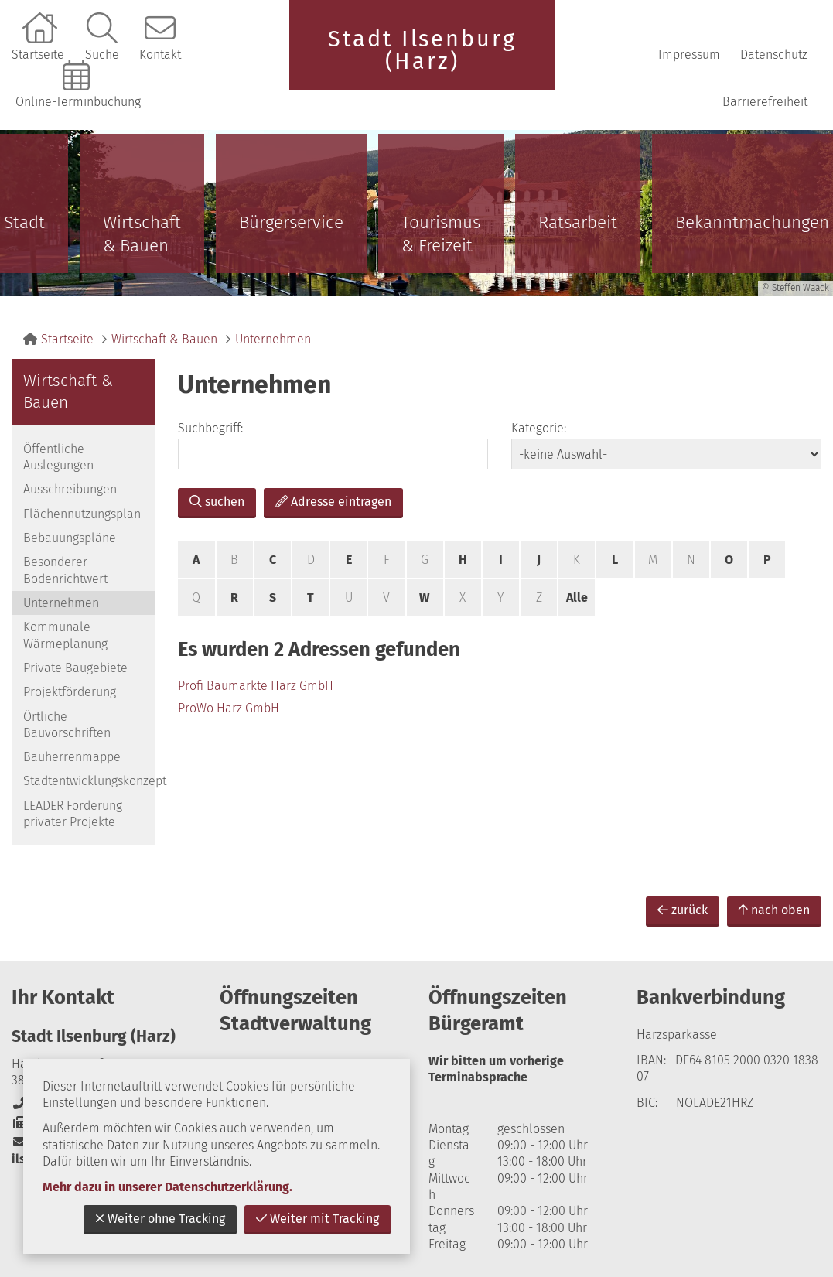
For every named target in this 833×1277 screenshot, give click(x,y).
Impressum (689, 54)
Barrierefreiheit (764, 101)
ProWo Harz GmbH (228, 708)
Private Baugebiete (75, 668)
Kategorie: (538, 428)
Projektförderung (69, 692)
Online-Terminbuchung (78, 101)
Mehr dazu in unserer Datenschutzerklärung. (167, 1187)
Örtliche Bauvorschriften (67, 724)
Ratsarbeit (577, 222)
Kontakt (160, 54)
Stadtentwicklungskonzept (89, 780)
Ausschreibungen (70, 489)
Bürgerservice (291, 222)
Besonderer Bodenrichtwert (65, 570)
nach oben (774, 910)
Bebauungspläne (69, 538)
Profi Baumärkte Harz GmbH (255, 685)
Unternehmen (273, 339)
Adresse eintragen (333, 501)
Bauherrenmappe (72, 756)
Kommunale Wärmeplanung (65, 635)
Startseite (38, 54)
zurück (682, 910)
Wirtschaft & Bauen (142, 234)
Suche (102, 54)
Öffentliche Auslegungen (58, 457)
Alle (577, 597)
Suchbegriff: (210, 428)
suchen (216, 501)
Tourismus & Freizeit (440, 234)
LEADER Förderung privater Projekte (72, 813)
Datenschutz (773, 54)
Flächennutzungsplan (82, 514)
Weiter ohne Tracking (160, 1218)
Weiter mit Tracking (317, 1218)
